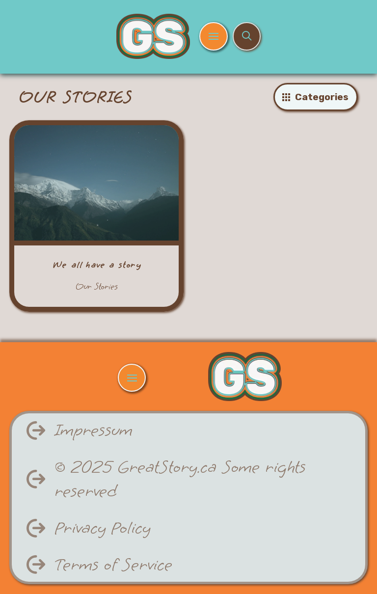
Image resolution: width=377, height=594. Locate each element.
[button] (213, 36)
